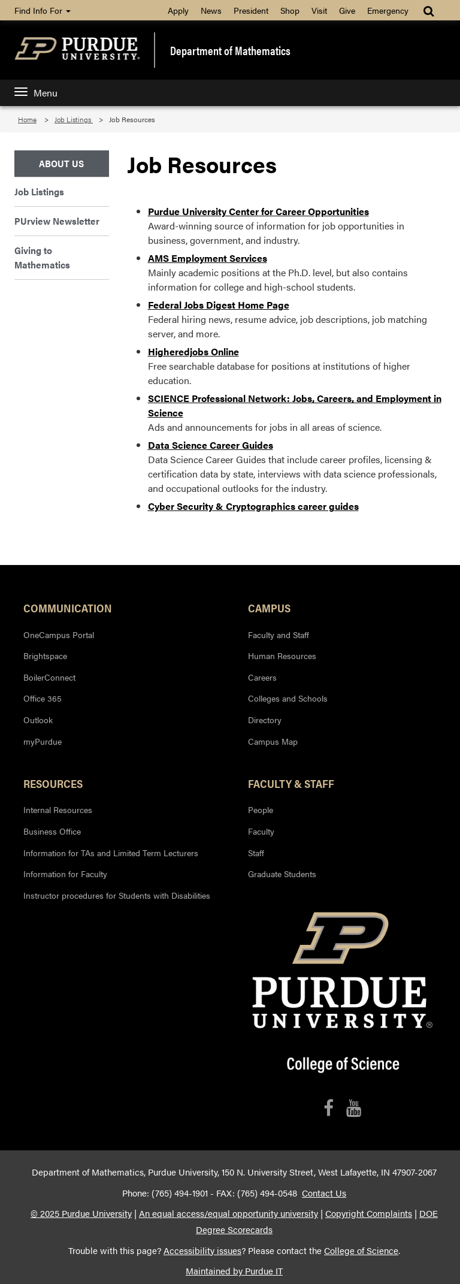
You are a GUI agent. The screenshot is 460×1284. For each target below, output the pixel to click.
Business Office (52, 831)
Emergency (387, 10)
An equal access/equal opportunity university (228, 1213)
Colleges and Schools (288, 698)
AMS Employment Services (207, 258)
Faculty (261, 831)
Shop (289, 10)
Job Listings (74, 119)
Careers (262, 677)
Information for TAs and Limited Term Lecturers (110, 853)
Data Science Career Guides (210, 445)
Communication (67, 607)
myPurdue (42, 741)
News (211, 10)
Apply (178, 10)
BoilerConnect (49, 677)
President (251, 10)
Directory (265, 720)
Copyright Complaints (368, 1213)
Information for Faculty (65, 874)
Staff (256, 853)
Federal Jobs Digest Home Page (218, 305)
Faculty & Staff (291, 783)
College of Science (361, 1250)
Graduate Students (282, 874)
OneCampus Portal (58, 635)
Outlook (38, 720)
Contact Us (324, 1193)
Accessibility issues (202, 1250)
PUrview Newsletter (56, 221)
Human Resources (282, 655)
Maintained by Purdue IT (234, 1270)
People (260, 809)
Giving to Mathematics (42, 257)
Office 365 (42, 698)
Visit (319, 10)
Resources (53, 783)
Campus (269, 607)
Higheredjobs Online (193, 351)
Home (27, 119)
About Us (61, 163)
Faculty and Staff (278, 635)
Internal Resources (57, 809)
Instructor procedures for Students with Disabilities (116, 895)
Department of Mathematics (230, 50)
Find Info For (42, 10)
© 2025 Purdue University (81, 1213)
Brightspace (45, 655)
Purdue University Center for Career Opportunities (258, 211)
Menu (36, 92)
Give (347, 10)
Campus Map (273, 741)
